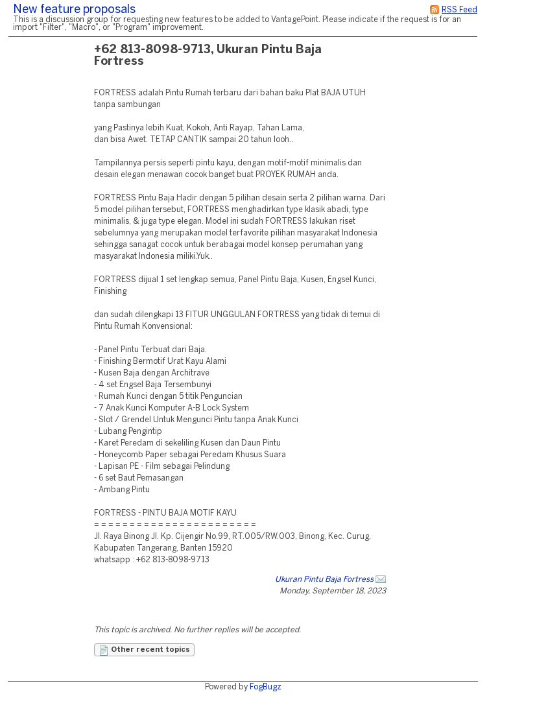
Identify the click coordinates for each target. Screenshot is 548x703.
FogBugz (265, 687)
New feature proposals (74, 10)
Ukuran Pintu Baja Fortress (324, 579)
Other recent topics (144, 650)
